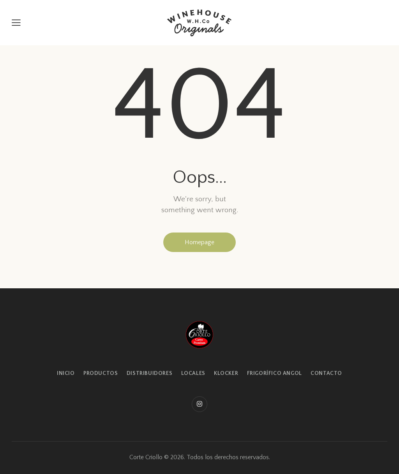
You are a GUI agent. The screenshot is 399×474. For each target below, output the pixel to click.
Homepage (199, 242)
